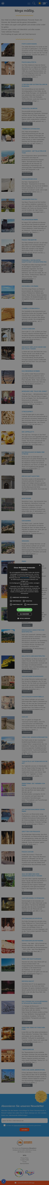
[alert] (24, 592)
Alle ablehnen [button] (24, 614)
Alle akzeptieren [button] (24, 609)
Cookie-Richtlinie (24, 577)
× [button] (39, 565)
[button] (24, 618)
